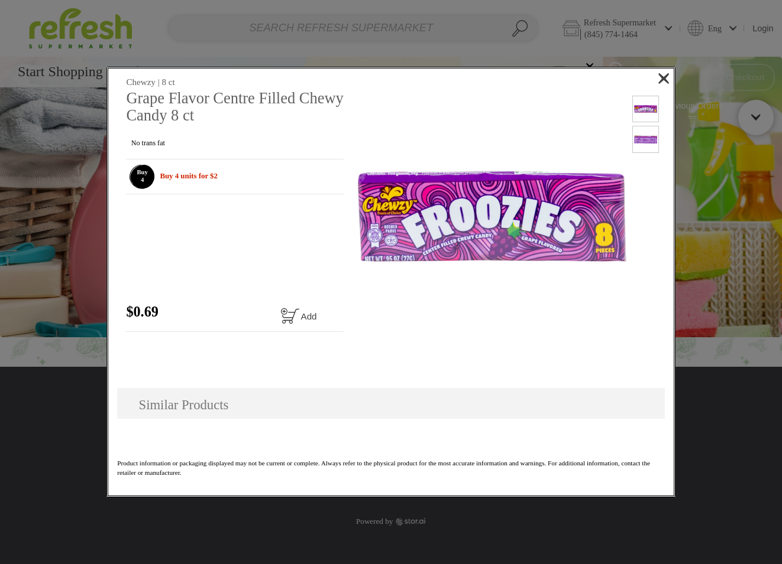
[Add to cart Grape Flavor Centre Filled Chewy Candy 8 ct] (298, 315)
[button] (142, 176)
